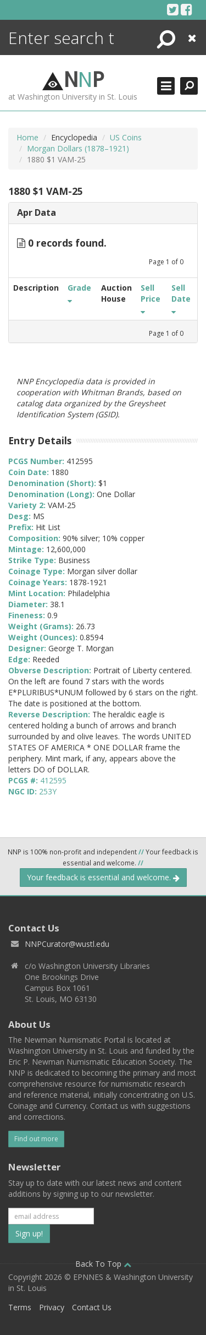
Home (27, 137)
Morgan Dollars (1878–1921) (78, 148)
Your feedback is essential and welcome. (103, 877)
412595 (53, 780)
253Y (48, 791)
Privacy (51, 1307)
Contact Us (92, 1307)
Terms (19, 1307)
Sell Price (150, 298)
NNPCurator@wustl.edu (67, 944)
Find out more (36, 1138)
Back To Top (103, 1263)
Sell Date (181, 298)
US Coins (126, 137)
